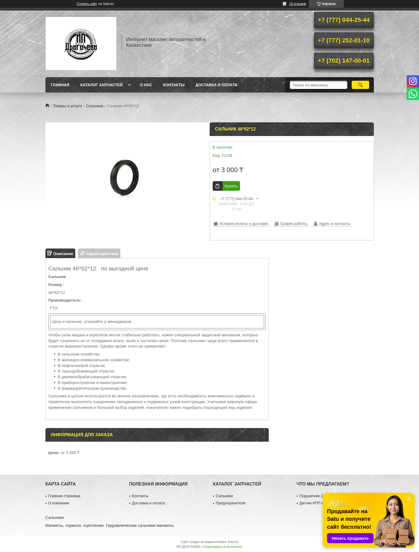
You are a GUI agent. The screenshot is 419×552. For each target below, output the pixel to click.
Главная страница (64, 496)
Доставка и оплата (216, 85)
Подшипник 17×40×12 (318, 496)
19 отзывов (297, 4)
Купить (231, 186)
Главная (60, 85)
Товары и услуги (67, 106)
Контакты (173, 85)
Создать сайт (87, 4)
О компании (58, 503)
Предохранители (230, 503)
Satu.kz (232, 542)
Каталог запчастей (101, 85)
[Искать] (360, 85)
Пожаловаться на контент (222, 547)
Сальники (94, 106)
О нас (146, 85)
